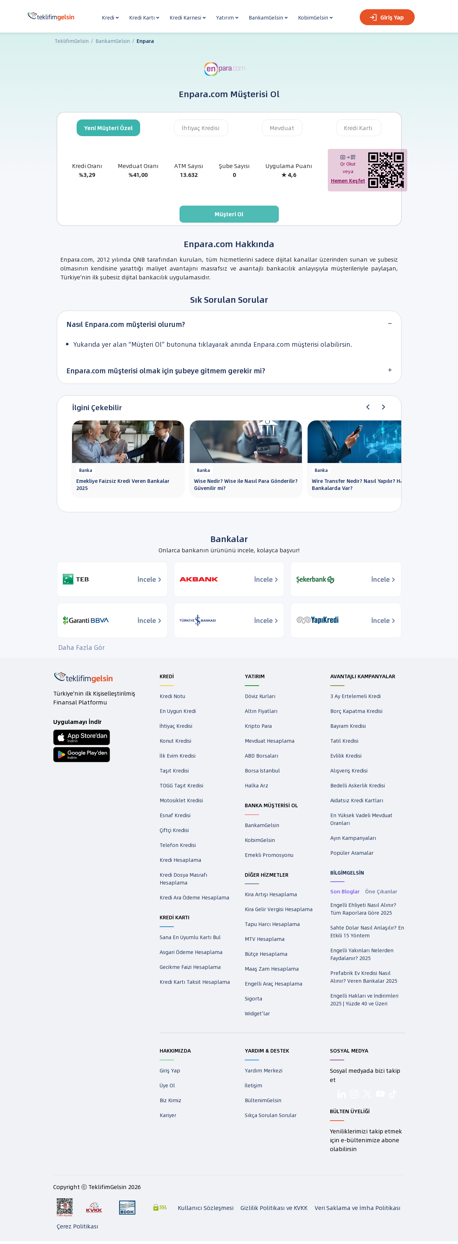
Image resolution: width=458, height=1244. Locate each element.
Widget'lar (257, 1013)
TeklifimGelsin (72, 41)
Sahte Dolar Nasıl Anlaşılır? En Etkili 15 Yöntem (367, 931)
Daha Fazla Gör (81, 647)
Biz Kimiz (170, 1100)
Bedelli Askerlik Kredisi (357, 785)
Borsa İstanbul (262, 770)
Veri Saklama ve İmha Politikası (358, 1210)
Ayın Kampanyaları (353, 838)
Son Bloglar (345, 891)
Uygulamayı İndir (77, 721)
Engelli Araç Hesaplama (273, 983)
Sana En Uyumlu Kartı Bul (190, 937)
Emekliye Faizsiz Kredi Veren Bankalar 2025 (123, 484)
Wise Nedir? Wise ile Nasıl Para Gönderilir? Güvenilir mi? (246, 484)
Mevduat (282, 127)
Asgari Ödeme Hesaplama (191, 952)
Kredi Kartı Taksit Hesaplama (195, 982)
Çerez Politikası (77, 1229)
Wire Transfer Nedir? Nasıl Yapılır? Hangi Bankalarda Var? (361, 484)
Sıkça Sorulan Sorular (271, 1115)
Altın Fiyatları (261, 711)
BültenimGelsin (263, 1100)
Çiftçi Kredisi (174, 830)
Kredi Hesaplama (180, 860)
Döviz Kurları (260, 696)
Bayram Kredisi (348, 726)
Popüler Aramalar (352, 853)
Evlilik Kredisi (346, 755)
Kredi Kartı (358, 127)
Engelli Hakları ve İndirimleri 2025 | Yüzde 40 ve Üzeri (364, 999)
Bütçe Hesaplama (266, 954)
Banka (85, 470)
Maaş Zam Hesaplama (272, 968)
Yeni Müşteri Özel (108, 127)
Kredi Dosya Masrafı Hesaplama (183, 878)
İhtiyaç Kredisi (200, 127)
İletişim (253, 1085)
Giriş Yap (386, 17)
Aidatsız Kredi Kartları (356, 800)
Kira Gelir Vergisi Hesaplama (279, 909)
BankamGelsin (112, 41)
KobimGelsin (260, 840)
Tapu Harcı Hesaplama (272, 924)
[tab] (229, 324)
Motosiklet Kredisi (181, 800)
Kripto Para (258, 726)
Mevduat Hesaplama (269, 740)
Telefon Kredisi (178, 845)
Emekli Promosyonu (269, 855)
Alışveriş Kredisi (349, 770)
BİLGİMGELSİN (347, 872)
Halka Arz (256, 785)
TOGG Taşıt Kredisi (181, 785)
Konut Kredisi (175, 740)
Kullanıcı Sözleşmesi (205, 1210)
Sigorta (253, 998)
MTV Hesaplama (265, 939)
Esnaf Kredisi (175, 815)
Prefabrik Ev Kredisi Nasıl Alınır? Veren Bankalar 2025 (363, 976)
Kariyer (168, 1115)
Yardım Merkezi (263, 1070)
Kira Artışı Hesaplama (271, 894)
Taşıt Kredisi (174, 770)
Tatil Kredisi (344, 740)
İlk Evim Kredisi (177, 755)
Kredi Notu (172, 696)
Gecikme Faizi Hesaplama (190, 967)
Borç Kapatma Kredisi (356, 711)
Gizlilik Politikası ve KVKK (274, 1210)
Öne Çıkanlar (381, 891)
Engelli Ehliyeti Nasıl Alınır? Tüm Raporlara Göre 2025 (363, 908)
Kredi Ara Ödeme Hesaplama (194, 897)
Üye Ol (167, 1085)
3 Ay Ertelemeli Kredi (355, 696)
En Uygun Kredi (178, 711)
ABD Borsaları (261, 755)
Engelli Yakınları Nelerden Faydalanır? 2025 (361, 954)
